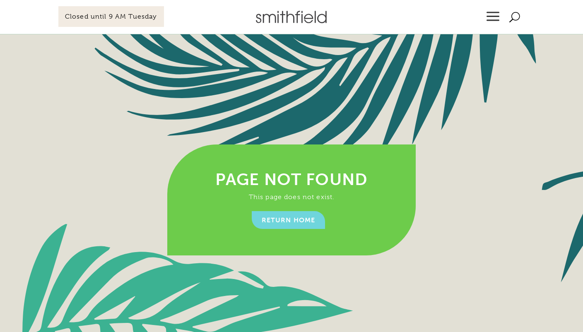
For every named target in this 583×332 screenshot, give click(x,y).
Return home (289, 220)
